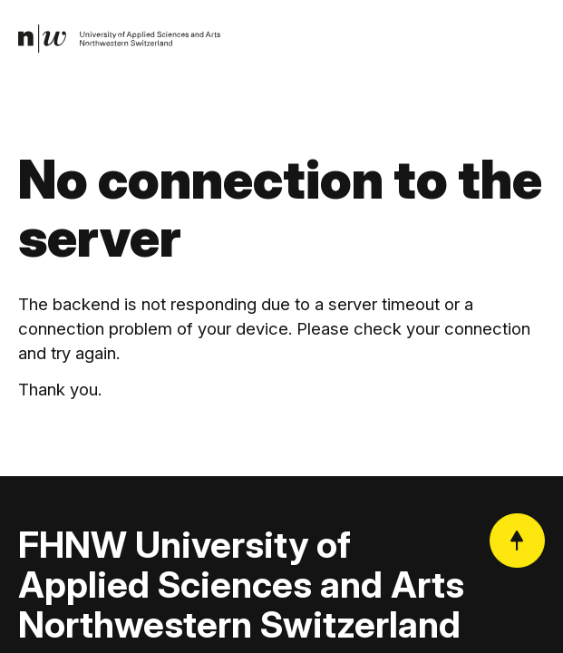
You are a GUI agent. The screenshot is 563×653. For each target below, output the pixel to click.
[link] (119, 39)
